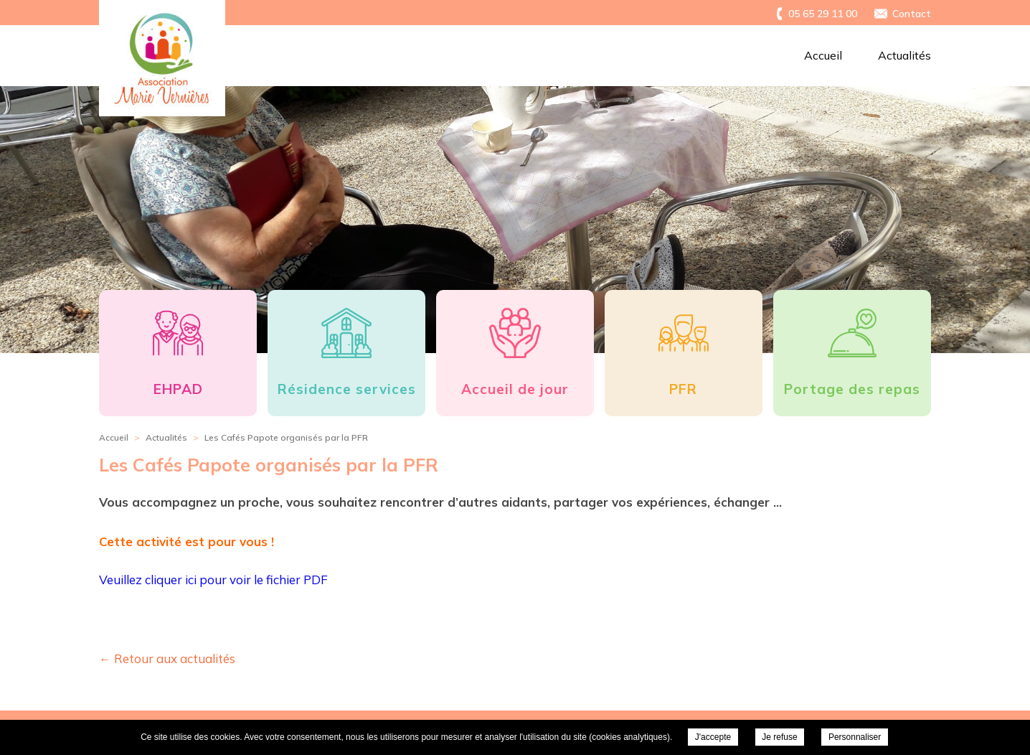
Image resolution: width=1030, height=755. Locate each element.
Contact (911, 13)
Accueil (823, 55)
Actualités (904, 55)
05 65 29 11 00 (822, 13)
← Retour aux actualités (167, 658)
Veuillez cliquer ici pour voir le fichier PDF (213, 579)
